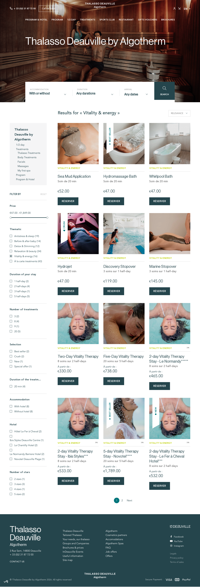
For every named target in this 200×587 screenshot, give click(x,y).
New (18, 361)
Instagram (177, 546)
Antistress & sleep (26, 235)
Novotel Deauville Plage (29, 458)
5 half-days (22, 296)
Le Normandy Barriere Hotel (27, 453)
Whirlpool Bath (161, 176)
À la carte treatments (28, 261)
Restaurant (126, 19)
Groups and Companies (76, 543)
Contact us (17, 562)
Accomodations (114, 539)
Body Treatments (27, 157)
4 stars (19, 488)
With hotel (21, 406)
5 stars (19, 493)
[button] (6, 581)
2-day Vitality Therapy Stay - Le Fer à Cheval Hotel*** (166, 456)
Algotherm (112, 531)
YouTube (176, 541)
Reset (43, 194)
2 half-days (22, 286)
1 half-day (21, 281)
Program (57, 19)
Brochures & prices (73, 548)
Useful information (73, 556)
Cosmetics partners (116, 535)
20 (17, 331)
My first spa (24, 170)
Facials (21, 161)
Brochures (168, 19)
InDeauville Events (73, 552)
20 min (19, 386)
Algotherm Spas (114, 543)
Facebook (177, 537)
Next (129, 500)
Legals (173, 554)
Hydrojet (65, 266)
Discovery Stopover (119, 266)
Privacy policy (176, 558)
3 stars (19, 483)
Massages (23, 165)
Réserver (68, 200)
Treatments (87, 19)
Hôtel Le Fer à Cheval (27, 431)
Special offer (23, 366)
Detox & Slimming (26, 246)
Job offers (111, 552)
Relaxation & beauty (27, 251)
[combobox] (48, 94)
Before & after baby (27, 240)
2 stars (19, 478)
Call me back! (48, 8)
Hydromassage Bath (120, 176)
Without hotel (23, 411)
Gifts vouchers (147, 19)
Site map (68, 560)
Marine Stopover (162, 266)
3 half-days (22, 291)
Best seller (21, 351)
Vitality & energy (25, 256)
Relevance (179, 113)
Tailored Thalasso (72, 535)
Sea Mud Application (74, 176)
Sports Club (107, 19)
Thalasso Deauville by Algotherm (23, 134)
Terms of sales (177, 562)
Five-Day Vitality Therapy (123, 356)
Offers (109, 556)
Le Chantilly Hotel (25, 445)
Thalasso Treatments (29, 152)
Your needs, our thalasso (76, 539)
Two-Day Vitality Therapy (78, 356)
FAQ (108, 548)
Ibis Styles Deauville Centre (27, 440)
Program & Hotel (36, 19)
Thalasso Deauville (73, 531)
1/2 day (71, 19)
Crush (19, 356)
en (185, 8)
